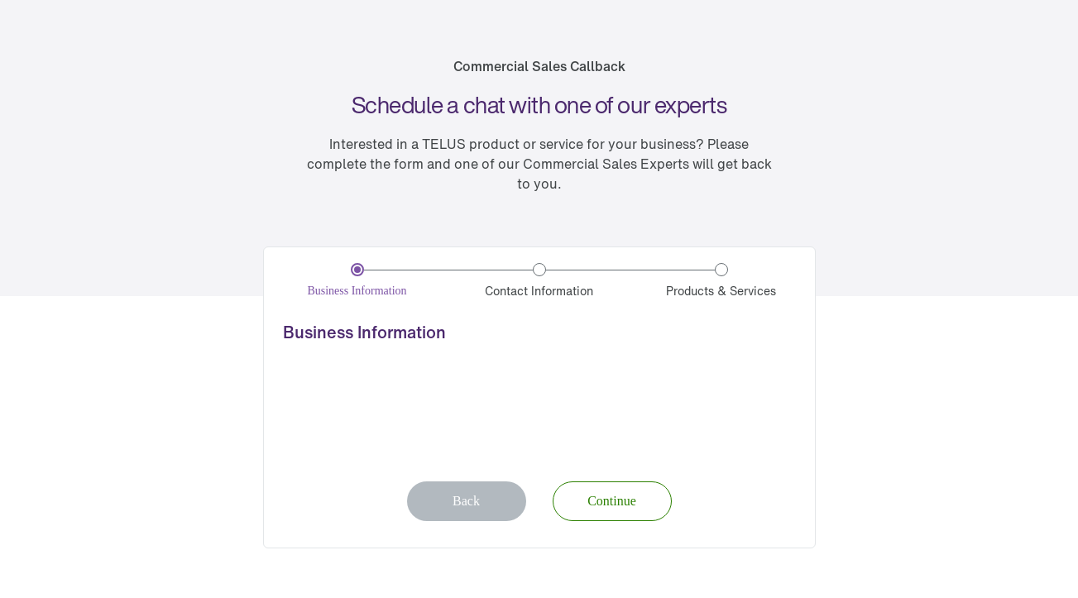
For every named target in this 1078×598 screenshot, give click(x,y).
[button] (612, 501)
